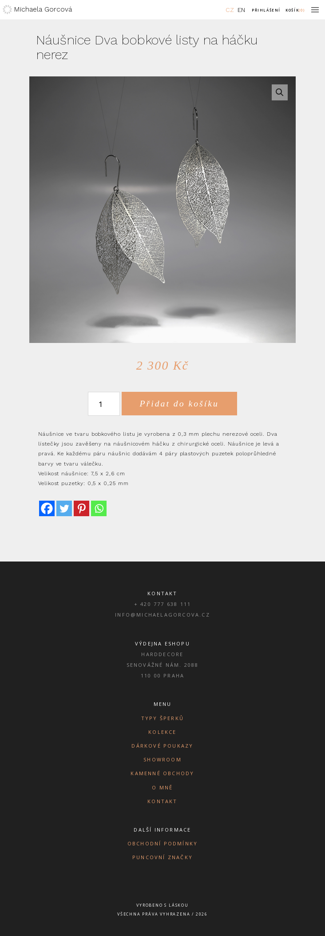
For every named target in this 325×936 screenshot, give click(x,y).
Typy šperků (162, 718)
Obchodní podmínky (162, 843)
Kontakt (162, 801)
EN (241, 9)
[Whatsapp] (99, 508)
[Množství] (103, 404)
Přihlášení (266, 10)
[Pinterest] (81, 508)
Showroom (162, 759)
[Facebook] (47, 508)
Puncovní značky (162, 857)
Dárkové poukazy (162, 745)
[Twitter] (64, 508)
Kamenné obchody (162, 773)
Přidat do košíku (179, 403)
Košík (295, 10)
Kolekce (162, 732)
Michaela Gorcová (43, 9)
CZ (230, 9)
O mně (162, 787)
